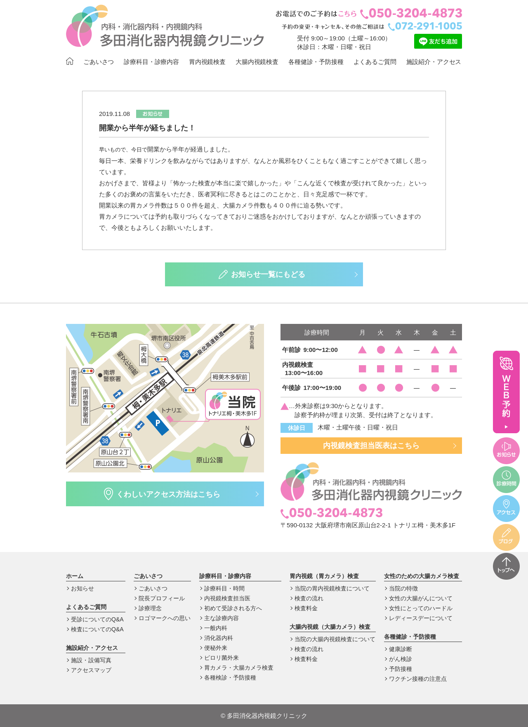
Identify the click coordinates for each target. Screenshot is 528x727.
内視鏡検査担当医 (227, 598)
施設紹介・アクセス (434, 61)
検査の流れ (309, 598)
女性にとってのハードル (421, 608)
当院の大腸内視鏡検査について (335, 639)
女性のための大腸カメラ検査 (421, 576)
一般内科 (215, 628)
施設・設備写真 (91, 660)
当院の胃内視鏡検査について (332, 588)
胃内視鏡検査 (207, 61)
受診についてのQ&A (97, 619)
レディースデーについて (421, 618)
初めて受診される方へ (233, 608)
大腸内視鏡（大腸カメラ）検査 (330, 626)
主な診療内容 (221, 618)
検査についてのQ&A (97, 629)
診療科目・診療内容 (151, 61)
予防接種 (400, 669)
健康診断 (400, 649)
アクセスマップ (91, 670)
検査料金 (306, 608)
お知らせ (82, 588)
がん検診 (400, 659)
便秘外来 (215, 647)
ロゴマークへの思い (165, 618)
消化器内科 (218, 638)
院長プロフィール (162, 598)
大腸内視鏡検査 (257, 61)
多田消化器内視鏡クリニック (264, 715)
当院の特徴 (403, 588)
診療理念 (150, 608)
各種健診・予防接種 (316, 61)
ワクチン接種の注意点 (418, 678)
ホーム (74, 576)
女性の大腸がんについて (421, 598)
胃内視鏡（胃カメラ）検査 (324, 576)
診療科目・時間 (224, 588)
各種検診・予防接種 (230, 677)
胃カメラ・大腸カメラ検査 (238, 667)
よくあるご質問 (375, 61)
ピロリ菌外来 (221, 657)
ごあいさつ (98, 61)
